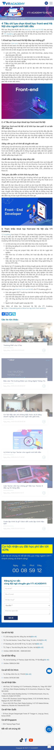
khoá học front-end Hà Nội (24, 289)
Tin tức (10, 18)
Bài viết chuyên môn (20, 18)
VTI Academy (6, 234)
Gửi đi (10, 618)
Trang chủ (4, 18)
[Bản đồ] (34, 637)
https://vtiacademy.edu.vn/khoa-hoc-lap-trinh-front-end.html (25, 308)
